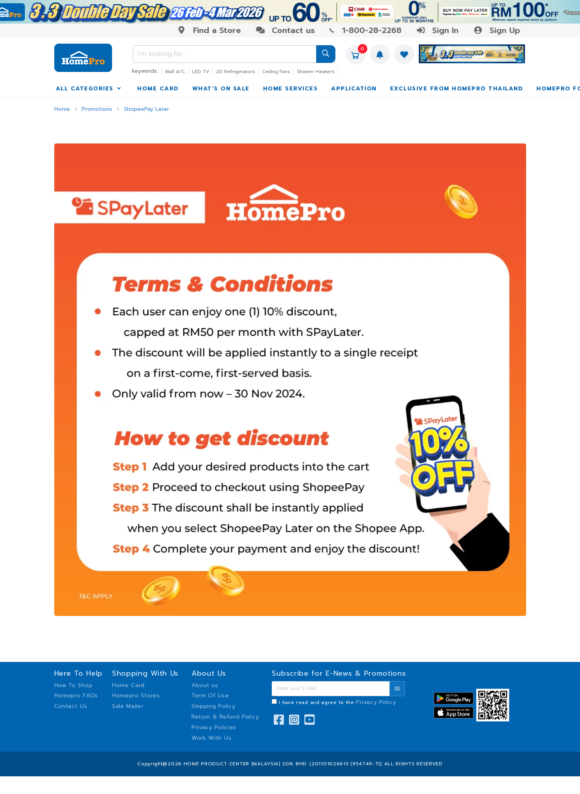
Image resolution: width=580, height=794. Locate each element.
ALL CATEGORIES (89, 89)
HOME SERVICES (290, 89)
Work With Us (211, 738)
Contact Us (70, 706)
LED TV (200, 71)
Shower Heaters (316, 71)
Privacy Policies (213, 727)
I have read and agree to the (337, 702)
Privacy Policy (376, 702)
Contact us (285, 30)
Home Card (128, 685)
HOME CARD (158, 89)
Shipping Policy (213, 706)
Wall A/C (175, 71)
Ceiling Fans (276, 71)
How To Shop (73, 685)
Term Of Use (210, 695)
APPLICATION (354, 89)
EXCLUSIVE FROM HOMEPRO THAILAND (456, 89)
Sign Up (496, 30)
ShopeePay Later (146, 109)
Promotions (97, 109)
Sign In (437, 30)
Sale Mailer (128, 706)
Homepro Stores (136, 695)
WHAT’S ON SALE (221, 89)
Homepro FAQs (76, 695)
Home (62, 109)
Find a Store (209, 30)
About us (204, 685)
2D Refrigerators (235, 71)
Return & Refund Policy (225, 717)
